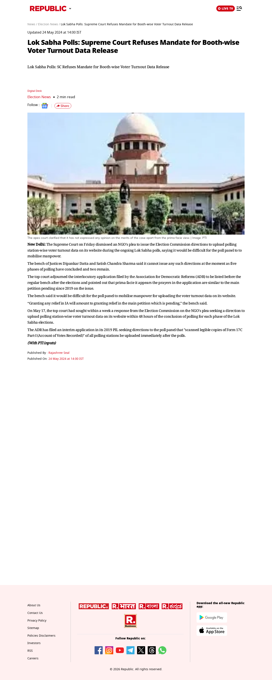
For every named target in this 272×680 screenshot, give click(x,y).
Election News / (49, 24)
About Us (33, 605)
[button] (62, 106)
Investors (34, 643)
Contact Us (35, 613)
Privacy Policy (36, 620)
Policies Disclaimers (41, 635)
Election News (39, 97)
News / (32, 24)
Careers (32, 658)
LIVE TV (225, 8)
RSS (30, 651)
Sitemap (33, 628)
